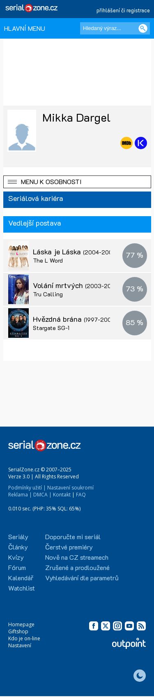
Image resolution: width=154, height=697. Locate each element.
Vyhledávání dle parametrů (82, 577)
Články (18, 546)
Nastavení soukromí (70, 487)
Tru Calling (48, 294)
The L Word (48, 260)
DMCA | (42, 494)
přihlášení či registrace (123, 10)
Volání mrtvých (76, 285)
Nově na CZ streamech (76, 557)
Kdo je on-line (24, 638)
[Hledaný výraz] (115, 28)
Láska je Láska (75, 251)
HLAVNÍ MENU (24, 28)
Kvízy (16, 557)
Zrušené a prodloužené (77, 567)
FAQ (81, 494)
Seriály (18, 536)
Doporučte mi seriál (73, 536)
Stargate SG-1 (51, 328)
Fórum (17, 567)
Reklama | (20, 494)
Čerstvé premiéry (69, 546)
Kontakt (62, 494)
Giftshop (18, 631)
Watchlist (21, 588)
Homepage (21, 624)
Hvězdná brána (74, 319)
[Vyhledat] (142, 28)
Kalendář (20, 577)
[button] (77, 181)
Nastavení (19, 645)
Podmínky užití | (27, 487)
